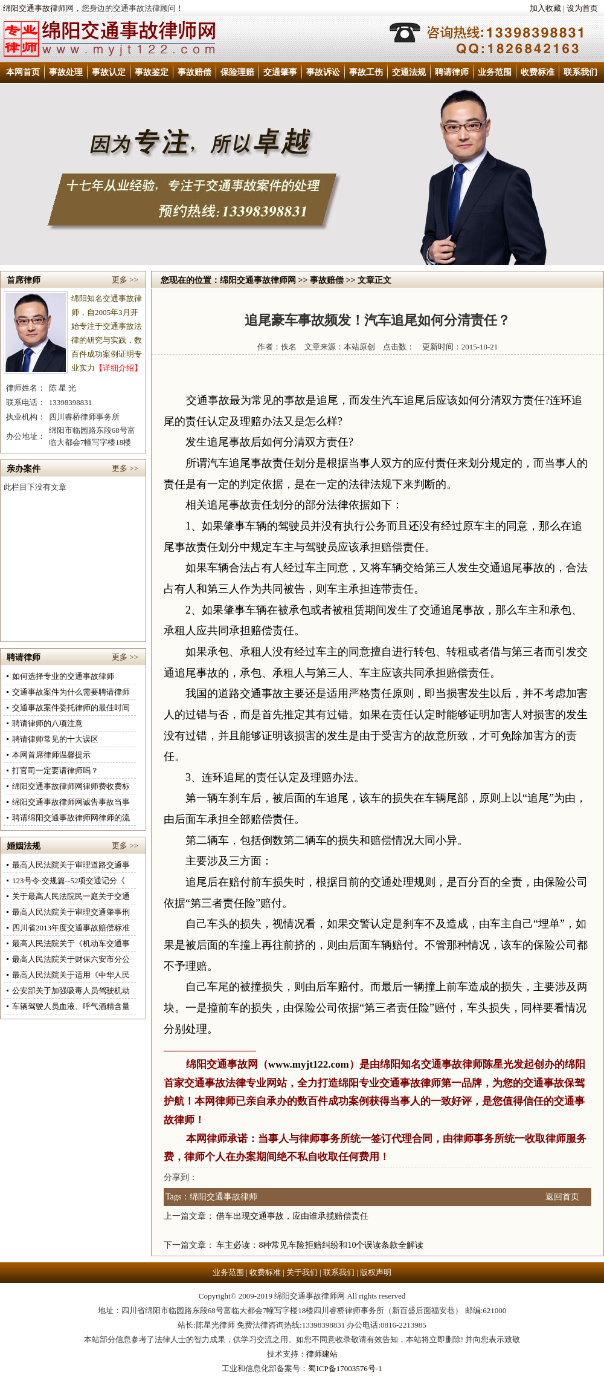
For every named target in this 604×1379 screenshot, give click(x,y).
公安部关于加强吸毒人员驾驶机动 (71, 990)
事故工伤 (366, 72)
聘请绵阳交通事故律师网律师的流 (71, 817)
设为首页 (582, 8)
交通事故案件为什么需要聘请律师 (71, 691)
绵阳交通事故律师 (34, 8)
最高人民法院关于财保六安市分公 (71, 959)
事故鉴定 (152, 72)
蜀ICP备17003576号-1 (345, 1368)
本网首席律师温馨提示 (51, 754)
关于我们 (302, 1272)
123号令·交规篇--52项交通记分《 (68, 880)
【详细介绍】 (118, 367)
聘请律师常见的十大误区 (55, 739)
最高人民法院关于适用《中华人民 (71, 974)
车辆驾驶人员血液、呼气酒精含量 (71, 1006)
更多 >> (125, 279)
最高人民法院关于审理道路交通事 (71, 864)
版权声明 (375, 1272)
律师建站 (322, 1353)
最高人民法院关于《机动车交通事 (71, 943)
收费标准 (537, 72)
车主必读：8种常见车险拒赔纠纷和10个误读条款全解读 (319, 1245)
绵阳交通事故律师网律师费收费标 (71, 786)
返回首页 (562, 1196)
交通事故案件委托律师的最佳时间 (71, 707)
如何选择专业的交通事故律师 (63, 676)
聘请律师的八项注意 (47, 723)
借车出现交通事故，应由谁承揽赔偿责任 (292, 1216)
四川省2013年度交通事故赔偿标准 (71, 927)
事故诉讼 (323, 72)
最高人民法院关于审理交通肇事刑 (71, 912)
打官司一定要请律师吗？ (55, 770)
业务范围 (495, 72)
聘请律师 (452, 72)
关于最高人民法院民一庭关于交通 (71, 896)
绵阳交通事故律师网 (258, 280)
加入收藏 (545, 8)
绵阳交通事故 (217, 1064)
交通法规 (409, 72)
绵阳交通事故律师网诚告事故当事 (71, 801)
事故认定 (109, 72)
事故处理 (66, 72)
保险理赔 (237, 72)
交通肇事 (280, 72)
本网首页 (23, 72)
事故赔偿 (194, 72)
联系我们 (580, 72)
